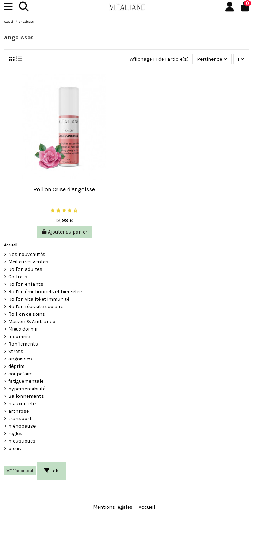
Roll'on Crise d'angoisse (64, 189)
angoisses (20, 359)
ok (51, 471)
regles (15, 433)
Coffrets (17, 277)
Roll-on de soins (26, 314)
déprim (16, 366)
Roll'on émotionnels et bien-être (45, 292)
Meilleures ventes (28, 262)
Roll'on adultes (25, 269)
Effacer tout (19, 470)
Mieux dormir (23, 329)
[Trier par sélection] (212, 59)
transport (20, 419)
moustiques (22, 441)
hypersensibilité (26, 389)
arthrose (18, 411)
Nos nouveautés (26, 254)
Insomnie (19, 336)
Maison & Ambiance (31, 321)
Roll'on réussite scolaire (35, 307)
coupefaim (20, 374)
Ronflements (23, 344)
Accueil (10, 245)
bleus (14, 448)
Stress (15, 351)
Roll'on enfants (25, 284)
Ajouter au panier (64, 232)
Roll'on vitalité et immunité (38, 299)
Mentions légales (113, 507)
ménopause (22, 426)
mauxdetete (22, 404)
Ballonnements (26, 396)
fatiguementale (25, 381)
